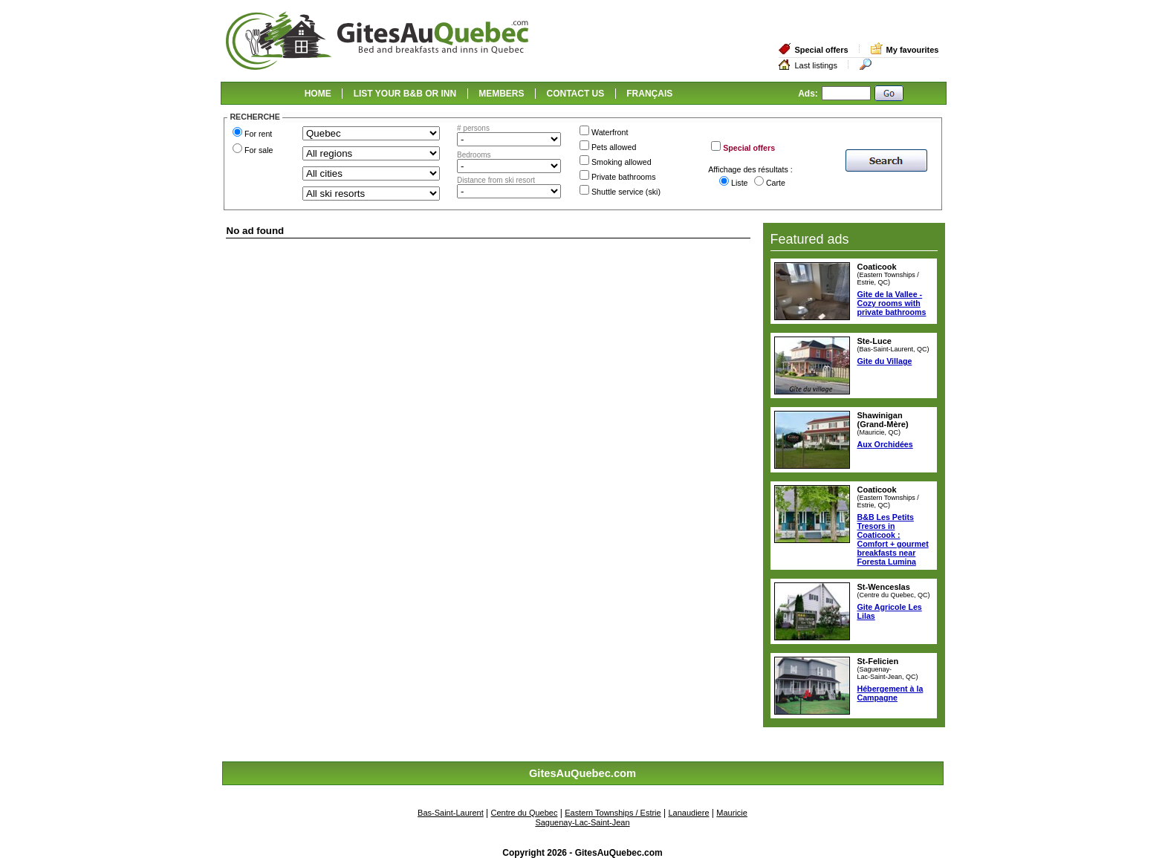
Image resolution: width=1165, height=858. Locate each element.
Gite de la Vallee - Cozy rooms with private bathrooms (892, 303)
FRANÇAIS (649, 93)
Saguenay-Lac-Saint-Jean (582, 822)
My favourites (912, 49)
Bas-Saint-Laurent (451, 812)
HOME (318, 93)
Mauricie (731, 812)
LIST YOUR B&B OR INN (405, 93)
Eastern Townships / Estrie (613, 812)
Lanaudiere (688, 812)
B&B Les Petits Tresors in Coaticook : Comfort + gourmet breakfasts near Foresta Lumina (893, 539)
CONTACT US (576, 93)
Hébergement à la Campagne (890, 693)
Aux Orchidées (885, 444)
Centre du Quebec (524, 812)
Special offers (821, 49)
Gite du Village (884, 361)
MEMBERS (501, 93)
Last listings (815, 65)
